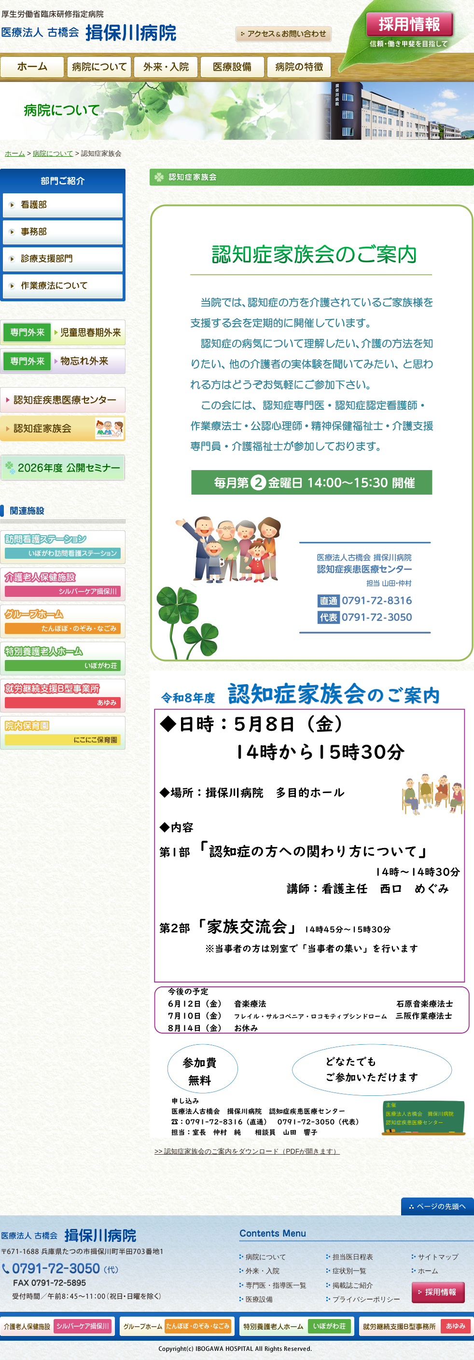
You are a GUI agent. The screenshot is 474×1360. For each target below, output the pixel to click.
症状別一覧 (349, 1271)
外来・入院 (262, 1271)
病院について (53, 153)
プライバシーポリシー (366, 1299)
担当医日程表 (353, 1257)
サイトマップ (438, 1257)
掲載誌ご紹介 (353, 1285)
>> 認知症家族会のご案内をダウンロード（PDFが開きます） (247, 1151)
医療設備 (259, 1299)
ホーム (15, 153)
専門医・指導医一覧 (276, 1285)
